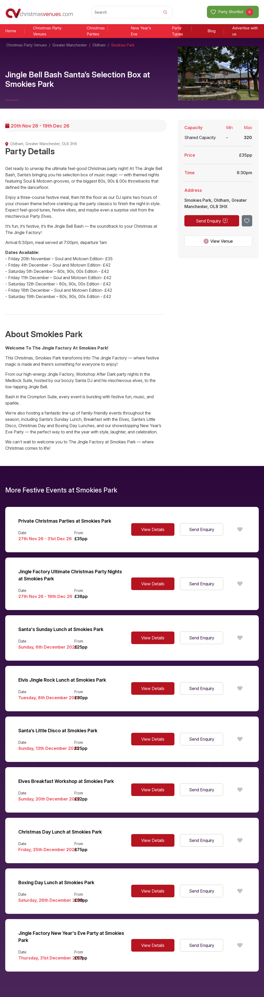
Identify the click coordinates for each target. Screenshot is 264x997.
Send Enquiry (212, 221)
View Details (152, 529)
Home (10, 30)
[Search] (132, 12)
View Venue (218, 241)
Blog (211, 30)
